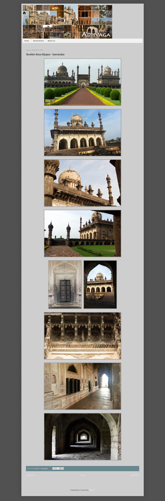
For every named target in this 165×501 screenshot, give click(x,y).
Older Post (134, 475)
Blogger (91, 490)
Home (26, 41)
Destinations (38, 41)
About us (51, 41)
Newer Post (31, 475)
